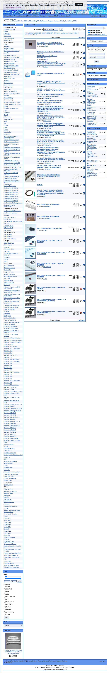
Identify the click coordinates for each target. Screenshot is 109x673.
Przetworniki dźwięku (10, 320)
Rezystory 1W (8, 357)
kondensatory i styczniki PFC (12, 163)
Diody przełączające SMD (11, 66)
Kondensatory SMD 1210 (11, 198)
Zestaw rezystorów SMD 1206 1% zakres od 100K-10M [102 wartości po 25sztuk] (13, 651)
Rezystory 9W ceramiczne (11, 385)
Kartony (6, 130)
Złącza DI (6, 529)
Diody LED (7, 46)
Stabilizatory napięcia (10, 453)
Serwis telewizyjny (9, 444)
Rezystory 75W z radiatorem (12, 380)
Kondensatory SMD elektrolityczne (9, 205)
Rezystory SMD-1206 (10, 423)
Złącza (5, 516)
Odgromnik (7, 278)
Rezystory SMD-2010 (10, 432)
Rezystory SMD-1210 (10, 428)
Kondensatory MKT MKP (11, 165)
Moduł (5, 261)
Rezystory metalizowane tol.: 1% (13, 404)
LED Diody (7, 223)
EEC (25, 21)
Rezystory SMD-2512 (10, 434)
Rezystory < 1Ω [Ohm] (10, 387)
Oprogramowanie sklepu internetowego (52, 669)
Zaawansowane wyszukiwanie (96, 34)
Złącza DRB (7, 533)
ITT (38, 21)
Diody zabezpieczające (10, 72)
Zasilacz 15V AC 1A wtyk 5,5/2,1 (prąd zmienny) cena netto (92, 119)
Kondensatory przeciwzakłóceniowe (10, 185)
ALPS (12, 21)
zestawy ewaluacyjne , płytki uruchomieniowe (12, 511)
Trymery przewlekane (10, 478)
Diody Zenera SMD (9, 78)
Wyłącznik (6, 497)
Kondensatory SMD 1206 (11, 196)
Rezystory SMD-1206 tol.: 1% (12, 425)
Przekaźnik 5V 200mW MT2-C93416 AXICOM (92, 133)
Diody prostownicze (9, 59)
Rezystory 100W (8, 344)
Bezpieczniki (7, 36)
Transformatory (8, 468)
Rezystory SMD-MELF (10, 436)
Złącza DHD (7, 522)
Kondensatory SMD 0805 (11, 194)
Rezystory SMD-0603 (10, 415)
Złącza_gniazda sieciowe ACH (12, 553)
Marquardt (51, 21)
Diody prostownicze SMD (11, 61)
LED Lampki (7, 230)
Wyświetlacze (7, 500)
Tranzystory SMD (8, 476)
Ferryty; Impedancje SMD (11, 108)
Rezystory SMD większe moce (12, 411)
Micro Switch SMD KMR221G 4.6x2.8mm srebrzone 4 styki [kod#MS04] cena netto (92, 173)
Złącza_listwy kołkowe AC (11, 555)
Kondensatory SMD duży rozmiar (13, 203)
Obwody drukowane (9, 274)
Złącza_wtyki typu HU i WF (11, 565)
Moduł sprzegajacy (9, 265)
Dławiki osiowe (8, 87)
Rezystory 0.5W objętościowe (12, 338)
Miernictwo (7, 251)
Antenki (6, 31)
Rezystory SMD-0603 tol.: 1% (12, 417)
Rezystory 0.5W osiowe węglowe (13, 340)
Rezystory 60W (8, 376)
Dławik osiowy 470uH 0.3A (91, 113)
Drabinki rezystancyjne (10, 91)
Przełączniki (12, 19)
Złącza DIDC (7, 531)
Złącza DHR (7, 524)
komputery (7, 134)
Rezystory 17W (8, 353)
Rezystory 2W (8, 363)
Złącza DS (7, 535)
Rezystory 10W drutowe (10, 346)
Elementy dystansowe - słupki (12, 104)
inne (5, 123)
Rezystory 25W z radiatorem (12, 361)
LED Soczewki (8, 234)
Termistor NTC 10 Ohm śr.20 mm (92, 123)
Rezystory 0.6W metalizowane (12, 342)
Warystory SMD (8, 493)
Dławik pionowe (8, 83)
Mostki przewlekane (9, 268)
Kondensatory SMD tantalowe (12, 211)
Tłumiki (6, 465)
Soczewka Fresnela (9, 448)
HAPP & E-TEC (32, 21)
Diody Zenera (7, 76)
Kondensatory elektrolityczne (12, 147)
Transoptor (7, 470)
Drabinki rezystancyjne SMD (12, 93)
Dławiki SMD (7, 89)
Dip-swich (6, 80)
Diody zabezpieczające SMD (12, 74)
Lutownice (6, 247)
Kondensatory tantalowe (10, 213)
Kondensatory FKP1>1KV (11, 161)
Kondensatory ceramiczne (11, 142)
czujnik (6, 44)
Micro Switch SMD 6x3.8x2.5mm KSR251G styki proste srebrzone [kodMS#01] (92, 139)
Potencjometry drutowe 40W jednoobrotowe (12, 298)
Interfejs (6, 125)
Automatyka (7, 34)
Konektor (6, 215)
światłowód (7, 457)
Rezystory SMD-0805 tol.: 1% (12, 421)
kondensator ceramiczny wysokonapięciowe (11, 136)
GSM (5, 121)
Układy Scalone (8, 489)
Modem (6, 259)
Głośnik (6, 115)
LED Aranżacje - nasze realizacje (13, 221)
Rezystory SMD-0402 (10, 413)
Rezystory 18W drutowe (10, 355)
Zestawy (6, 508)
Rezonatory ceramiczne (10, 326)
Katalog (6, 19)
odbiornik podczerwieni (10, 276)
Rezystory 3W (8, 366)
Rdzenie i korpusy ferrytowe (11, 322)
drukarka (6, 95)
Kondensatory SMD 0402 (11, 190)
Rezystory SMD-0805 (10, 419)
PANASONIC (68, 21)
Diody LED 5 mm (8, 48)
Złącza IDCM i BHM (9, 537)
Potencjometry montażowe (11, 305)
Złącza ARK (7, 518)
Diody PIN (6, 53)
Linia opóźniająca (9, 243)
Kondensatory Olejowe (10, 178)
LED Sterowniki (8, 236)
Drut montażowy (8, 98)
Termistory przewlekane (10, 461)
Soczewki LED (8, 450)
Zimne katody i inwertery (11, 514)
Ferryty (6, 106)
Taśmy (5, 459)
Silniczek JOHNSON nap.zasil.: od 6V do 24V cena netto (92, 94)
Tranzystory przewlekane (11, 474)
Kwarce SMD (7, 219)
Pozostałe (6, 311)
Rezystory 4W (8, 370)
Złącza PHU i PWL (9, 542)
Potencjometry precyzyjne (11, 307)
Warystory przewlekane (10, 491)
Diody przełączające (9, 63)
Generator (6, 113)
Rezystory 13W (8, 351)
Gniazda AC (7, 117)
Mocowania (7, 257)
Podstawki (7, 285)
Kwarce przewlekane (10, 217)
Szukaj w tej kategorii (96, 32)
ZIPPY (75, 21)
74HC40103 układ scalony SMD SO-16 (92, 161)
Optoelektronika (8, 280)
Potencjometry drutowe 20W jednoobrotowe (12, 295)
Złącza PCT (7, 539)
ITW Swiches (43, 21)
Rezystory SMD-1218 (10, 430)
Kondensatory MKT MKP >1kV (12, 167)
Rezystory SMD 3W (9, 406)
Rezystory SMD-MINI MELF (11, 438)
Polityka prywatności (15, 7)
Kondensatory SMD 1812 (11, 201)
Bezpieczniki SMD (9, 38)
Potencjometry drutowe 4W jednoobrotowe (11, 302)
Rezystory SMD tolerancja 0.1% (13, 408)
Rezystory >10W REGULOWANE (13, 391)
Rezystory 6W (8, 378)
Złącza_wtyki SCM (9, 563)
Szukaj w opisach (95, 30)
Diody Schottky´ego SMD (11, 70)
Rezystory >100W (9, 389)
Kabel (5, 127)
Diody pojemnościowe (10, 55)
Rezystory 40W (8, 368)
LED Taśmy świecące (10, 238)
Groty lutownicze (8, 119)
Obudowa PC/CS (8, 272)
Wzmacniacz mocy (9, 502)
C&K (22, 21)
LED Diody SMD (8, 228)
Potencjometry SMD (9, 309)
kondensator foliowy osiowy (11, 140)
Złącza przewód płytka (10, 544)
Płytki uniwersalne (9, 283)
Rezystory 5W (8, 374)
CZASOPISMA (8, 40)
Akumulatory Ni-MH (9, 29)
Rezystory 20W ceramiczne (11, 359)
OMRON (61, 21)
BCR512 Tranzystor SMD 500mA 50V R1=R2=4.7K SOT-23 (92, 155)
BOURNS (17, 21)
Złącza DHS (7, 527)
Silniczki (6, 446)
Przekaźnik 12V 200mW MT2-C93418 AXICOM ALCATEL (92, 147)
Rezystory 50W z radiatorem (12, 372)
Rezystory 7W (8, 383)
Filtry (5, 110)
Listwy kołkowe (8, 245)
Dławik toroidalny (8, 85)
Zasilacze (6, 504)
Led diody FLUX (8, 226)
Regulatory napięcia (9, 324)
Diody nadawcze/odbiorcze (11, 51)
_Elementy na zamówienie (11, 567)
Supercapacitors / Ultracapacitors (13, 455)
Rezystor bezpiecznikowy (11, 328)
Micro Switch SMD (9, 249)
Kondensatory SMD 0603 (11, 192)
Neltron (56, 21)
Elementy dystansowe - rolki (12, 102)
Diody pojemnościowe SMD (11, 57)
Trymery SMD (8, 480)
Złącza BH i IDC (8, 520)
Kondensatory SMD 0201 (11, 188)
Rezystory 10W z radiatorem (12, 348)
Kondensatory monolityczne (11, 176)
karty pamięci (7, 132)
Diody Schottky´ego (9, 68)
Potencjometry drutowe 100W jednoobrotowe (12, 287)
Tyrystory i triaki (8, 485)
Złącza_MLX (7, 561)
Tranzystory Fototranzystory (11, 472)
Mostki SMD (7, 270)
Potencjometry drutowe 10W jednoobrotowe (12, 291)
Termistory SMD (8, 463)
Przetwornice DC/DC (10, 318)
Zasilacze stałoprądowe (10, 506)
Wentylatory (7, 495)
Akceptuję (79, 4)
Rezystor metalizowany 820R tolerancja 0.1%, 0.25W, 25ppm (91, 102)
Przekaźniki (7, 313)
